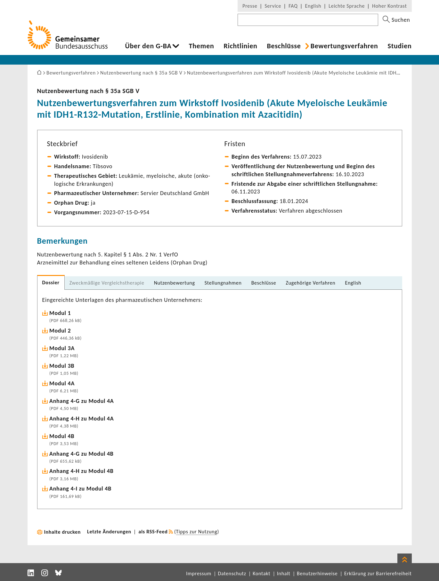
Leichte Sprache (347, 6)
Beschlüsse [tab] (263, 283)
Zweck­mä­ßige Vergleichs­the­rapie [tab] (106, 283)
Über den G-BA (148, 46)
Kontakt (261, 573)
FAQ (293, 6)
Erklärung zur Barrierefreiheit (378, 573)
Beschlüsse (284, 46)
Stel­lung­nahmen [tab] (223, 283)
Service (273, 6)
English (313, 6)
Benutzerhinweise (317, 573)
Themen (201, 46)
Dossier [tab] (51, 282)
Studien (400, 46)
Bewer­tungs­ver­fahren (344, 46)
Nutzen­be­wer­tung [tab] (174, 283)
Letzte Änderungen (109, 532)
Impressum (198, 573)
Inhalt (283, 573)
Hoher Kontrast (389, 6)
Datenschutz (232, 573)
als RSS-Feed (153, 532)
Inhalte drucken (62, 532)
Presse (249, 6)
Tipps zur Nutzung (196, 532)
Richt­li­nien (240, 46)
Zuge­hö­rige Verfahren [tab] (311, 283)
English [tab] (353, 283)
